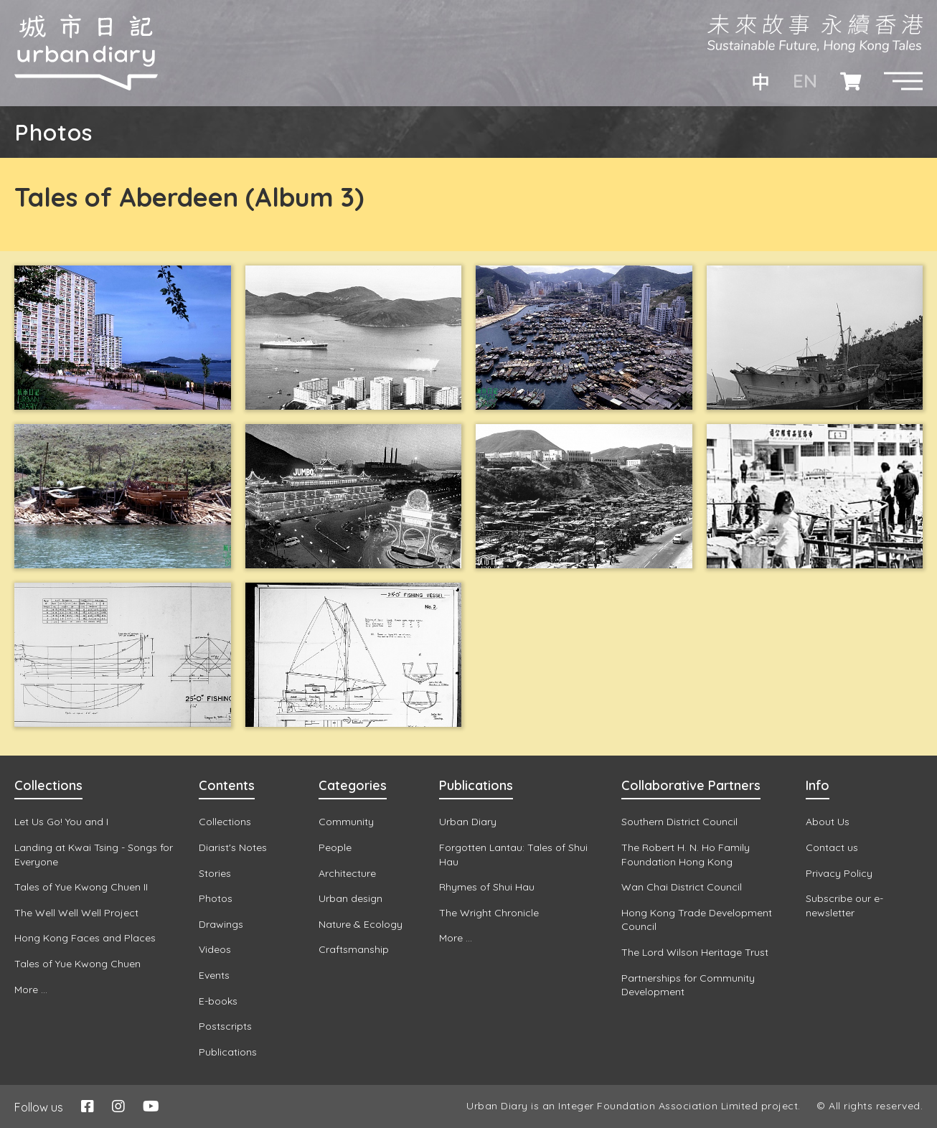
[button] (903, 81)
